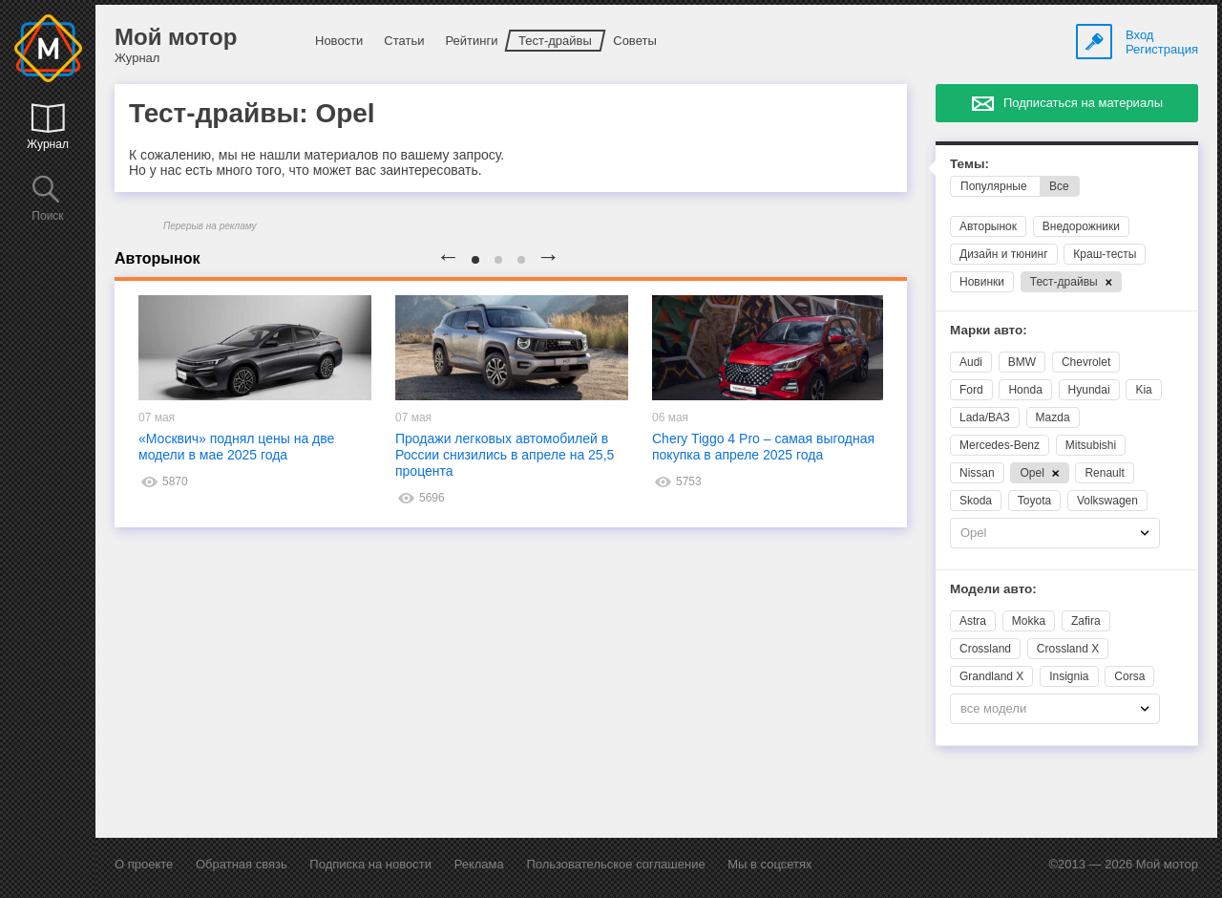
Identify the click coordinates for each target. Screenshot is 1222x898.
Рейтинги (471, 40)
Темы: (969, 164)
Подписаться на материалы (1083, 103)
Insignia (1068, 676)
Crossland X (1068, 648)
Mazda (1053, 417)
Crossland (985, 648)
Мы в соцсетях (769, 864)
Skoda (975, 500)
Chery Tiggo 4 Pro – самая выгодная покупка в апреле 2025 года (763, 446)
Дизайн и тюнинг (1003, 254)
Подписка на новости (370, 864)
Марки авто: (988, 330)
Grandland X (991, 676)
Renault (1104, 473)
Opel (1039, 473)
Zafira (1086, 621)
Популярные (993, 186)
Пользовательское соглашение (615, 864)
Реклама (479, 864)
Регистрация (1162, 49)
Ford (971, 389)
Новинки (981, 282)
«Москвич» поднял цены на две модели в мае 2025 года (236, 446)
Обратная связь (241, 864)
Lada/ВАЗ (984, 417)
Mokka (1028, 621)
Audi (970, 362)
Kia (1143, 389)
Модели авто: (993, 589)
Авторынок (988, 226)
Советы (634, 40)
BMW (1022, 362)
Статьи (404, 40)
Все (1059, 186)
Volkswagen (1107, 500)
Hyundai (1089, 389)
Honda (1025, 389)
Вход (1139, 35)
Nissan (977, 473)
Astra (972, 621)
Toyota (1034, 500)
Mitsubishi (1090, 445)
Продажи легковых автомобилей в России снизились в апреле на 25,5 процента (504, 455)
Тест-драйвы (555, 40)
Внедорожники (1081, 226)
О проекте (144, 864)
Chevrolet (1086, 362)
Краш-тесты (1104, 254)
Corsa (1129, 676)
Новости (339, 40)
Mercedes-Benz (999, 445)
